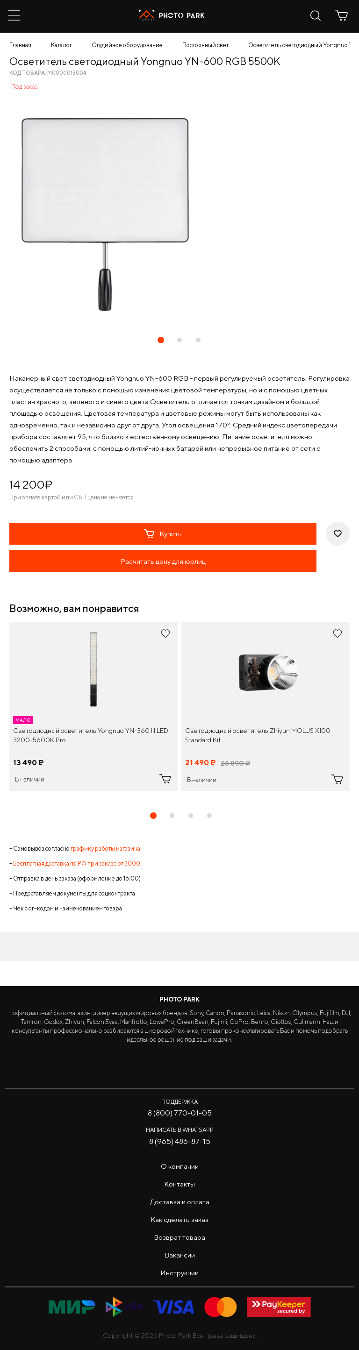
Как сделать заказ (179, 1219)
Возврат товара (179, 1237)
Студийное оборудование (127, 45)
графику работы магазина (105, 848)
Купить (163, 534)
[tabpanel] (93, 706)
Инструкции (179, 1273)
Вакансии (180, 1255)
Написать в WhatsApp (180, 1129)
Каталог (61, 45)
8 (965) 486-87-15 (179, 1141)
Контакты (179, 1184)
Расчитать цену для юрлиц (163, 561)
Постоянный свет (205, 45)
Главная (20, 45)
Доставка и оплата (179, 1202)
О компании (180, 1166)
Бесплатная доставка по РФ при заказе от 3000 (76, 863)
